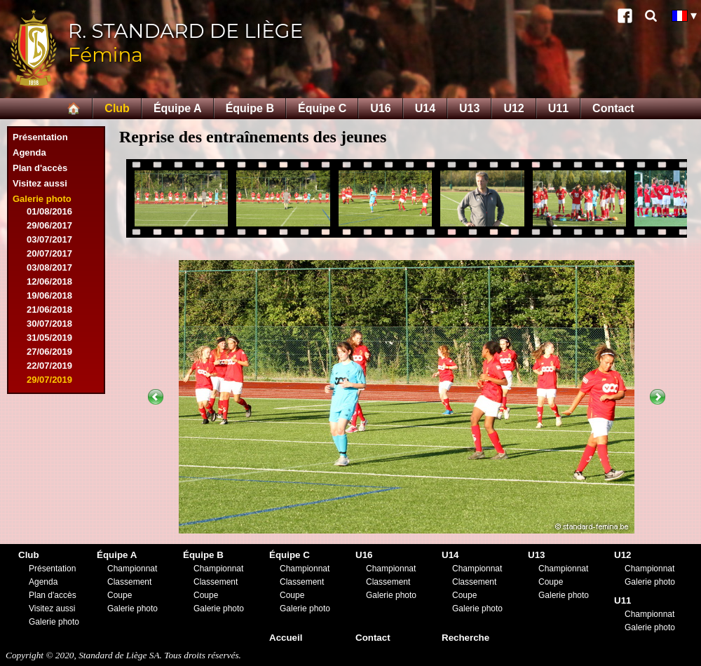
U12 (513, 108)
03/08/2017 (49, 267)
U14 (425, 108)
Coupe (119, 595)
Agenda (29, 152)
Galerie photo (42, 198)
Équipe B (250, 108)
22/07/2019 (49, 365)
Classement (129, 582)
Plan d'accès (40, 168)
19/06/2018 (49, 295)
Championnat (132, 568)
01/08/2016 (49, 211)
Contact (613, 108)
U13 (469, 108)
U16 (380, 108)
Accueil (285, 637)
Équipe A (178, 108)
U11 (558, 108)
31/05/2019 (49, 337)
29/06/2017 (49, 225)
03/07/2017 (49, 239)
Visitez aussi (40, 183)
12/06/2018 (49, 281)
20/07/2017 (49, 253)
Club (117, 108)
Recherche (465, 637)
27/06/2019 (49, 351)
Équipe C (322, 108)
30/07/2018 (49, 323)
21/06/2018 (49, 309)
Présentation (40, 137)
